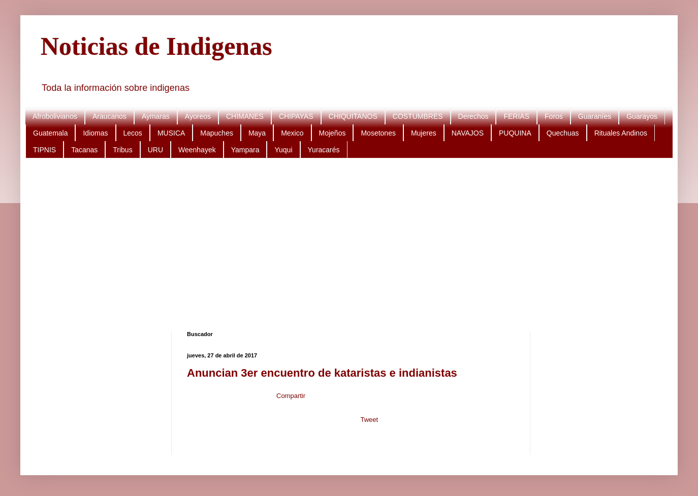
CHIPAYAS (296, 116)
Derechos (473, 116)
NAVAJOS (468, 133)
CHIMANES (245, 116)
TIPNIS (44, 150)
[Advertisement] (345, 245)
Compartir (290, 396)
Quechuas (563, 133)
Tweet (369, 419)
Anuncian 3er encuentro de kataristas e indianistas (322, 373)
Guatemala (50, 133)
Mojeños (332, 133)
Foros (554, 116)
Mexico (292, 133)
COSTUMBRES (418, 116)
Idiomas (95, 133)
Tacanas (84, 150)
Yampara (245, 150)
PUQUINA (515, 133)
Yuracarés (324, 150)
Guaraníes (594, 116)
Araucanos (109, 116)
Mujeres (423, 133)
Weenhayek (197, 150)
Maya (257, 133)
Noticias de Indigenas (156, 46)
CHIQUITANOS (353, 116)
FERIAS (516, 116)
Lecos (132, 133)
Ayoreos (198, 116)
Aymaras (156, 116)
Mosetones (378, 133)
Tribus (122, 150)
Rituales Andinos (620, 133)
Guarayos (641, 116)
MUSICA (171, 133)
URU (155, 150)
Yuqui (283, 150)
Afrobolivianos (55, 116)
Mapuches (216, 133)
